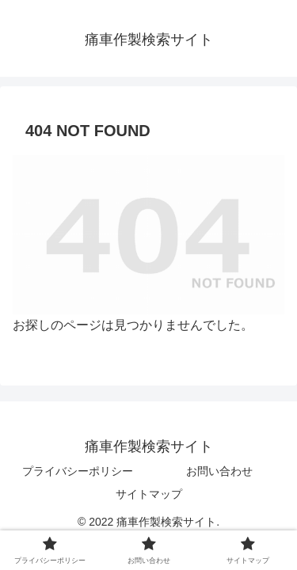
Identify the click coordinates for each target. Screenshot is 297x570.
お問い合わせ (219, 471)
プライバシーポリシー (77, 471)
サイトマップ (149, 494)
